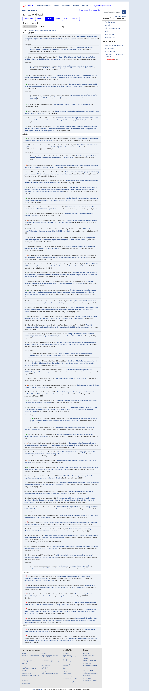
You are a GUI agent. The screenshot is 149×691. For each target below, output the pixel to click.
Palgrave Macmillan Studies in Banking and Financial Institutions (48, 611)
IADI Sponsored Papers (68, 39)
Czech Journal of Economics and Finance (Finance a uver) (66, 318)
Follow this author (84, 10)
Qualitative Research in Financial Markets (71, 49)
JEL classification (110, 37)
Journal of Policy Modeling (51, 182)
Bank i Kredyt (67, 231)
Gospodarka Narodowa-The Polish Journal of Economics (41, 548)
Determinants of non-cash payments (65, 104)
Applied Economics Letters (77, 239)
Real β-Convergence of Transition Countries (70, 460)
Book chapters (110, 34)
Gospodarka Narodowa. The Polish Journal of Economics (45, 568)
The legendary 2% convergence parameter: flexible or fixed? (75, 434)
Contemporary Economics (59, 493)
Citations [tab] (58, 19)
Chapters (48, 30)
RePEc (41, 689)
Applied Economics (81, 378)
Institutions (66, 5)
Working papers (110, 22)
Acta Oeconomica (57, 209)
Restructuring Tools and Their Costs (86, 618)
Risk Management (78, 283)
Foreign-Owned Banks (78, 587)
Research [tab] (49, 19)
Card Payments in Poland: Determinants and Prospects (71, 400)
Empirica (77, 445)
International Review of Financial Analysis (71, 336)
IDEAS (34, 689)
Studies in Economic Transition (60, 587)
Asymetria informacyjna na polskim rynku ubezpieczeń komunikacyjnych (66, 522)
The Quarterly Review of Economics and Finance (48, 167)
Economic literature (43, 5)
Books (107, 31)
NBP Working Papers (84, 104)
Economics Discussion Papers (73, 86)
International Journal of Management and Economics (55, 174)
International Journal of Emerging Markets (63, 200)
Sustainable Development (44, 140)
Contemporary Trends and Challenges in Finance (39, 580)
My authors (93, 10)
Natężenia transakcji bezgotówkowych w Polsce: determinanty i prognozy (75, 546)
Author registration (111, 51)
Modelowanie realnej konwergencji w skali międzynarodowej (73, 555)
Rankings (76, 5)
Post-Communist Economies (62, 222)
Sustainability (35, 215)
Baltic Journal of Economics (69, 454)
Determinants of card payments (65, 378)
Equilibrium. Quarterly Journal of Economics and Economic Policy (70, 68)
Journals (107, 25)
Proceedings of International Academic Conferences (74, 77)
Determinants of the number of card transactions (70, 427)
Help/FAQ (86, 5)
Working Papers (55, 59)
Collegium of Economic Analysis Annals (49, 248)
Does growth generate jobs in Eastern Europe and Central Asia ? (74, 111)
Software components (112, 28)
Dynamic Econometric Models (54, 303)
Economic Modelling (55, 478)
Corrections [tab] (74, 19)
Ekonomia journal (46, 517)
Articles (42, 30)
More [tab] (66, 19)
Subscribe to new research (114, 45)
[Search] (124, 12)
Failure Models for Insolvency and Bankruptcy (71, 576)
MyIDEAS (102, 5)
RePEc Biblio (109, 48)
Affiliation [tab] (40, 19)
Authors (56, 5)
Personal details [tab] (29, 19)
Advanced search (120, 16)
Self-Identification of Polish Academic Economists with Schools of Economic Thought (50, 257)
